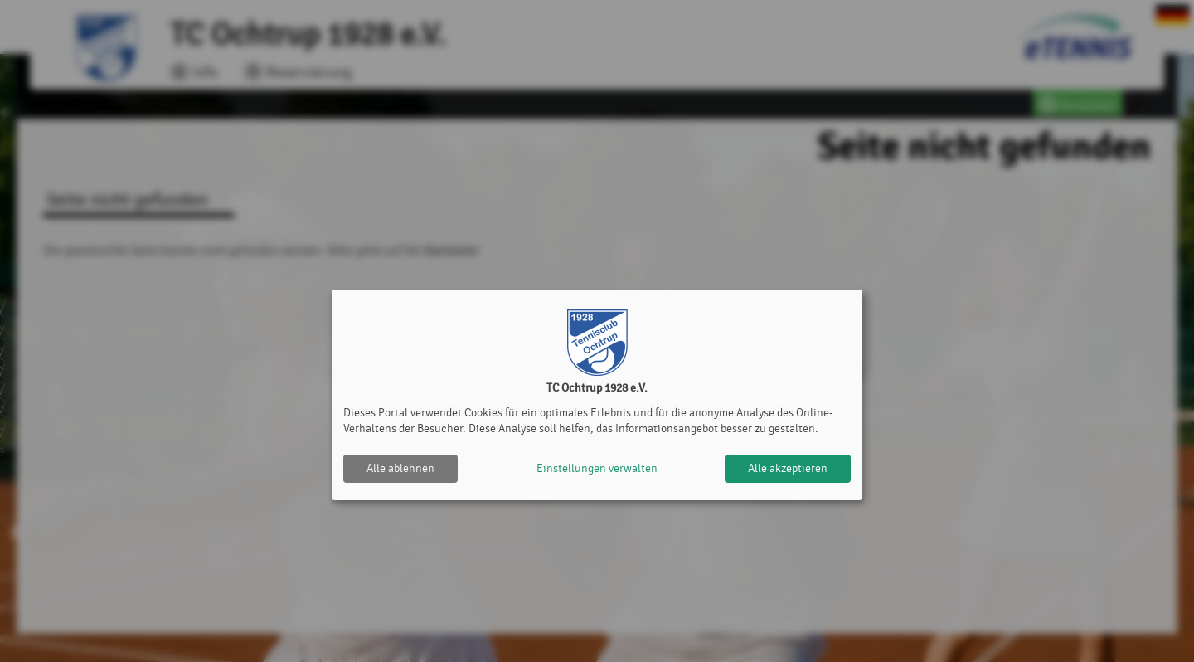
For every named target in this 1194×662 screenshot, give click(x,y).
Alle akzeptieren (788, 468)
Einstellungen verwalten (597, 468)
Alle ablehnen (400, 468)
